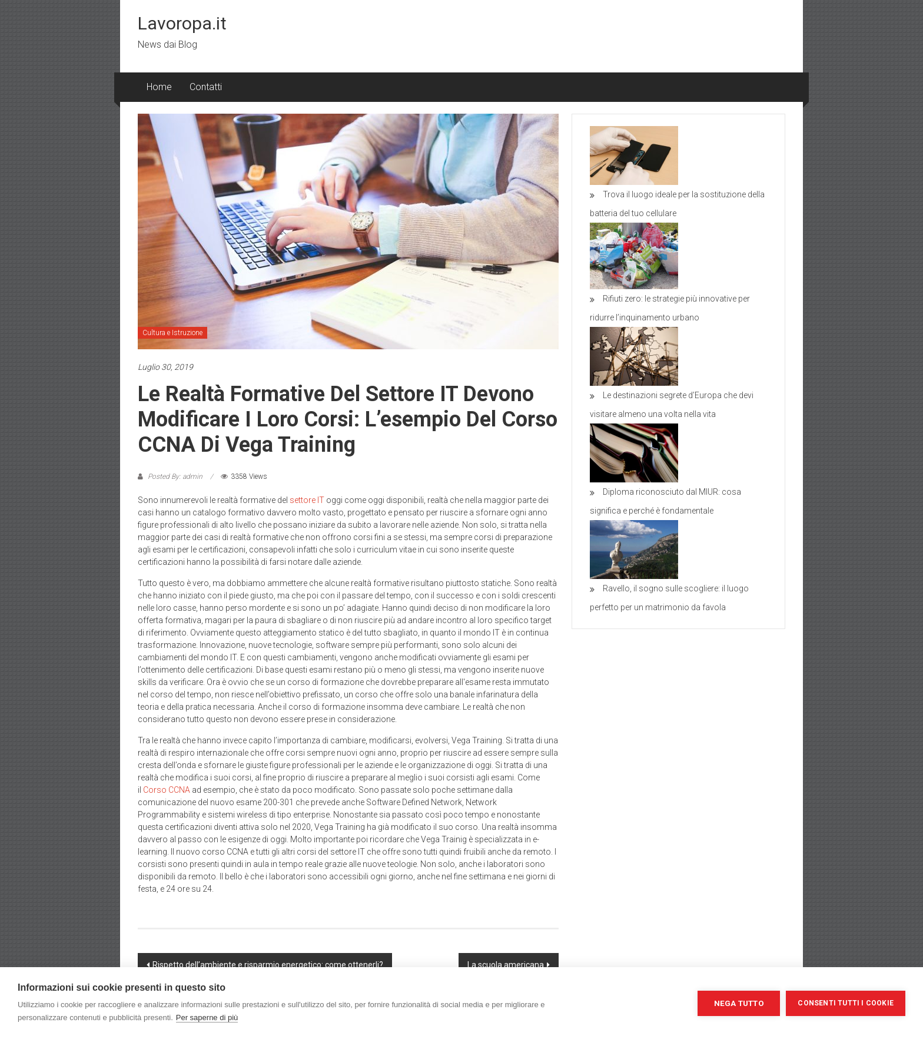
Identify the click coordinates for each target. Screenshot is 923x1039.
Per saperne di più (207, 1017)
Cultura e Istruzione (172, 333)
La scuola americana (505, 964)
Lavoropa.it (182, 23)
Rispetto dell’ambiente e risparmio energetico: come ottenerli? (267, 964)
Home (159, 86)
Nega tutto (739, 1003)
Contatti (206, 86)
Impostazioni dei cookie (633, 1003)
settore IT (307, 500)
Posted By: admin (175, 476)
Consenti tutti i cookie (846, 1003)
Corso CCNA (166, 790)
